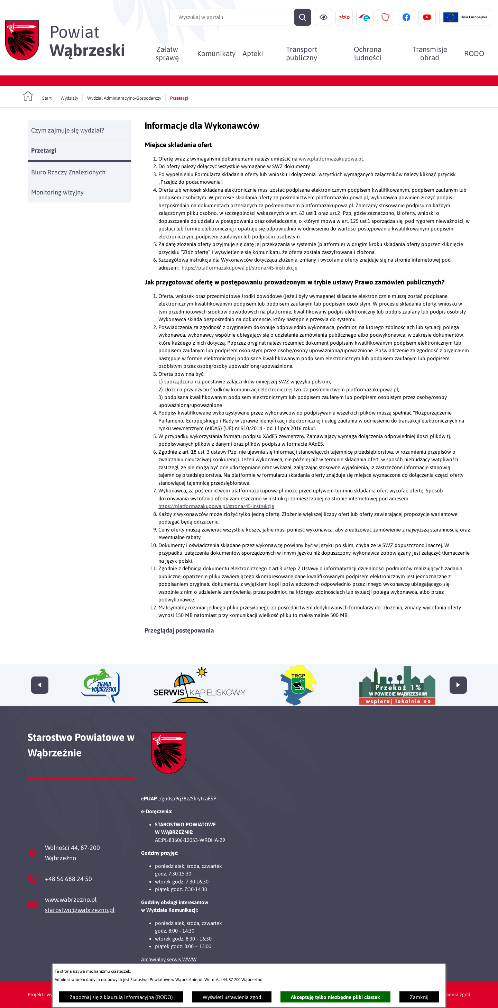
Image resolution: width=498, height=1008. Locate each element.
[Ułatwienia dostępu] (323, 17)
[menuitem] (167, 53)
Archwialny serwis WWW (169, 959)
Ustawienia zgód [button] (452, 994)
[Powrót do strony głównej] (37, 96)
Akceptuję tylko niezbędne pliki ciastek (335, 997)
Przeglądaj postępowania (180, 630)
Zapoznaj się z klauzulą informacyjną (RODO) (121, 997)
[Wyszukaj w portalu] (240, 17)
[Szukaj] (302, 17)
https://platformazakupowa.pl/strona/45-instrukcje (239, 268)
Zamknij (419, 997)
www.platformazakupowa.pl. (331, 159)
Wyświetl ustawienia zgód (232, 997)
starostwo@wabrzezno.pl (79, 910)
